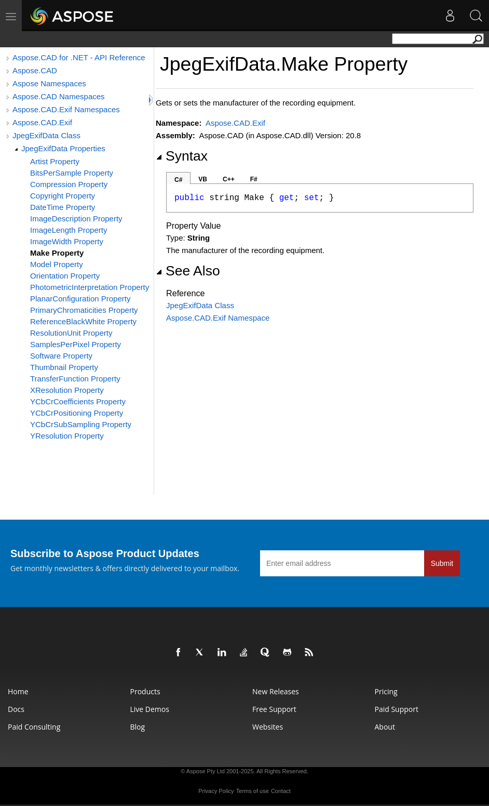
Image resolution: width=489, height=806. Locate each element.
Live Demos (149, 709)
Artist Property (54, 161)
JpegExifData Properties (63, 148)
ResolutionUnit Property (71, 332)
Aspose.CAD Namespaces (58, 96)
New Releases (275, 691)
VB (202, 179)
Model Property (56, 264)
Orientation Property (65, 275)
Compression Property (68, 184)
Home (18, 691)
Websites (267, 727)
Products (145, 691)
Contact (281, 791)
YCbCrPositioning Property (76, 412)
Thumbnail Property (64, 367)
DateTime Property (62, 207)
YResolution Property (67, 435)
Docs (16, 709)
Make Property (57, 252)
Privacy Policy (216, 791)
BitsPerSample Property (71, 172)
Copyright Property (62, 195)
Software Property (61, 355)
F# (253, 179)
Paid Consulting (34, 727)
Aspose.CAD (34, 70)
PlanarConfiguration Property (80, 298)
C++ (229, 179)
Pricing (386, 691)
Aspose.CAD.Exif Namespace (217, 317)
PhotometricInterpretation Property (89, 287)
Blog (137, 727)
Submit (442, 563)
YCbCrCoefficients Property (78, 401)
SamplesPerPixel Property (75, 344)
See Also (188, 271)
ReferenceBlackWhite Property (83, 321)
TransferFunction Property (75, 378)
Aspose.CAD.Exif (42, 122)
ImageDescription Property (76, 218)
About (385, 727)
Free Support (274, 709)
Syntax (182, 156)
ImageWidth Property (66, 241)
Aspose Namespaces (49, 83)
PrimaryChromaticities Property (84, 310)
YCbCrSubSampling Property (80, 424)
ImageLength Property (68, 230)
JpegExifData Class (46, 135)
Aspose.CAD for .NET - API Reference (78, 57)
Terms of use (252, 791)
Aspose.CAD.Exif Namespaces (66, 109)
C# (178, 179)
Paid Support (396, 709)
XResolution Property (67, 390)
